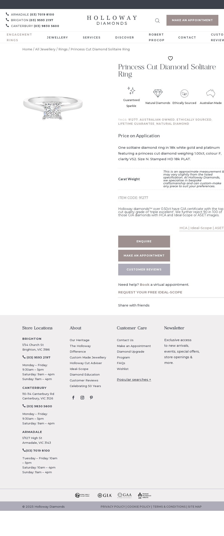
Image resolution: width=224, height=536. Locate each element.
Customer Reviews (84, 380)
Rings (63, 49)
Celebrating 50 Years (85, 386)
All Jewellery (45, 49)
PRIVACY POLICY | (114, 506)
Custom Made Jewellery (88, 357)
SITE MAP (195, 506)
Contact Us (125, 340)
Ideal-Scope (79, 369)
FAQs (121, 363)
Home (27, 49)
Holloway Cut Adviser (86, 363)
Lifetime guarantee (136, 123)
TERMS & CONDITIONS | (170, 506)
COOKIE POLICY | (140, 506)
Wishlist (123, 369)
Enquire (144, 241)
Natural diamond (172, 123)
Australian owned (157, 119)
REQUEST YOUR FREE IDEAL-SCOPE (150, 292)
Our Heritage (80, 340)
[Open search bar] (157, 20)
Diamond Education (85, 374)
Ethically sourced (194, 119)
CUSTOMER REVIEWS (144, 269)
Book (145, 284)
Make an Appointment (192, 20)
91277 (133, 119)
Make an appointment (144, 255)
